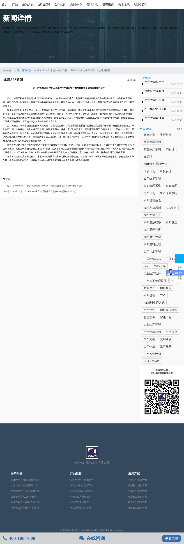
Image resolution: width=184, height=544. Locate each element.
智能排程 (165, 317)
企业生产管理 (152, 324)
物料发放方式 (152, 214)
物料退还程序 (152, 229)
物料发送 (171, 222)
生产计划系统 (168, 193)
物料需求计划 (168, 309)
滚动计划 (149, 171)
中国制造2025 (152, 258)
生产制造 (165, 134)
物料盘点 (165, 288)
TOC (163, 295)
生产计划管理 (152, 251)
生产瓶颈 (165, 346)
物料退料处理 (152, 244)
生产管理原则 (152, 331)
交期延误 (165, 339)
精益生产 (149, 288)
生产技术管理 (152, 178)
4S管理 (170, 149)
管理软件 (149, 317)
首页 (5, 4)
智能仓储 (160, 266)
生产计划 (149, 309)
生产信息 (171, 331)
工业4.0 (170, 258)
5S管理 (148, 156)
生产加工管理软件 (155, 280)
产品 (15, 4)
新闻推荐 (145, 77)
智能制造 (149, 134)
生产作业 (149, 346)
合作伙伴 (60, 4)
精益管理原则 (152, 141)
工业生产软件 (152, 273)
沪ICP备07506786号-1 (71, 530)
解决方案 (28, 4)
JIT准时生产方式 (154, 302)
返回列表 (131, 79)
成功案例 (44, 4)
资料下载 (92, 4)
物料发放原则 (152, 207)
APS (174, 280)
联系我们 (140, 4)
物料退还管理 (152, 236)
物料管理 (149, 295)
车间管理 (171, 185)
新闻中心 (76, 4)
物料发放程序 (152, 222)
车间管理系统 (152, 185)
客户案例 (16, 473)
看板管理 (165, 171)
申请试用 (171, 538)
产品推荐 (76, 473)
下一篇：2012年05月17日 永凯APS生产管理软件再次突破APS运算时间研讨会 (39, 191)
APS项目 (171, 207)
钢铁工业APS (152, 361)
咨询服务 (108, 4)
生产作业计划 (152, 353)
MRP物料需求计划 (155, 163)
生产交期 (149, 339)
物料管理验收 (152, 200)
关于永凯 (124, 4)
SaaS (146, 266)
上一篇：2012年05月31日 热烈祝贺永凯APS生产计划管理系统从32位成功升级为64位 (43, 186)
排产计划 (149, 193)
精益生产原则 (152, 149)
